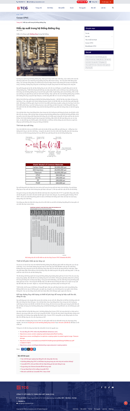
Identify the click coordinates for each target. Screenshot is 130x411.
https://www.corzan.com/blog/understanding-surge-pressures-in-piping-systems (43, 345)
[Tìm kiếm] (113, 7)
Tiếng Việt (95, 2)
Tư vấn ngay (105, 2)
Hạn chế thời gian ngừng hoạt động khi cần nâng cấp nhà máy (39, 359)
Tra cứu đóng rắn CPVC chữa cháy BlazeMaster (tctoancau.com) (38, 331)
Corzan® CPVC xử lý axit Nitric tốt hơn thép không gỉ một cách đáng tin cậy (43, 364)
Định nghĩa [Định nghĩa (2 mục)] (106, 65)
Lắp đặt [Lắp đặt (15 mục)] (107, 59)
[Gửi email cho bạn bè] (28, 349)
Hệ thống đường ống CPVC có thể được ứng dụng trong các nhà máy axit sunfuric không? (47, 361)
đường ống (34, 34)
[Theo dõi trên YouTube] (113, 387)
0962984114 (21, 401)
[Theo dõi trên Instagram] (105, 387)
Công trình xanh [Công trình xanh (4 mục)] (90, 59)
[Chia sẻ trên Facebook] (22, 349)
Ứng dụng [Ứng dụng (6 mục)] (89, 67)
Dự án (72, 8)
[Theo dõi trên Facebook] (102, 387)
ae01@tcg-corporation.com (25, 403)
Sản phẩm (61, 8)
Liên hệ (103, 8)
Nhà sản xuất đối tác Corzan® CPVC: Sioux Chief (35, 371)
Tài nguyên (82, 8)
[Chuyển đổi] (112, 37)
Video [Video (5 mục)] (99, 65)
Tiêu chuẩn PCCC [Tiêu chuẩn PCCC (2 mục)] (91, 65)
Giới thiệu (50, 8)
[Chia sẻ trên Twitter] (25, 349)
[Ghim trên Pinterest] (31, 349)
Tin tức (87, 33)
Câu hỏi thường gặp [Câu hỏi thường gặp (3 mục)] (100, 57)
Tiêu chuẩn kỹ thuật (91, 40)
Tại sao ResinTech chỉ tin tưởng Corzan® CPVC (35, 369)
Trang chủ (39, 8)
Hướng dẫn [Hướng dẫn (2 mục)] (99, 59)
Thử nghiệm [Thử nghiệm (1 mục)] (102, 62)
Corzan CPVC (89, 43)
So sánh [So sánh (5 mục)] (94, 62)
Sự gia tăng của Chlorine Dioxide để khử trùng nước (36, 366)
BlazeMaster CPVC (90, 46)
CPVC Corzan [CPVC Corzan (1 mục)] (90, 57)
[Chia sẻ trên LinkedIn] (34, 349)
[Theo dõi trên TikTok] (109, 387)
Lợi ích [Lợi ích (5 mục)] (88, 62)
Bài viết (93, 8)
